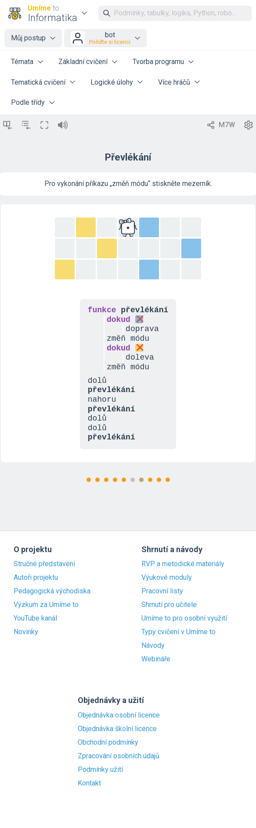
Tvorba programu (158, 61)
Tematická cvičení (38, 82)
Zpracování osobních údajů (118, 756)
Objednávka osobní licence (119, 715)
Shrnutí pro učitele (169, 605)
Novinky (26, 632)
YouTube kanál (35, 618)
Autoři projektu (36, 578)
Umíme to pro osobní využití (184, 618)
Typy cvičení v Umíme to (178, 632)
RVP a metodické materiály (182, 564)
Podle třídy (28, 102)
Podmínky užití (100, 770)
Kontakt (89, 783)
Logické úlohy (111, 82)
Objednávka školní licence (117, 729)
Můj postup (28, 38)
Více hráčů (174, 82)
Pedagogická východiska (52, 591)
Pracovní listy (162, 591)
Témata (22, 61)
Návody (153, 646)
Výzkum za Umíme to (46, 605)
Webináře (155, 659)
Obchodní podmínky (108, 742)
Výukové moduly (166, 578)
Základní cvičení (83, 61)
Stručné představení (44, 564)
